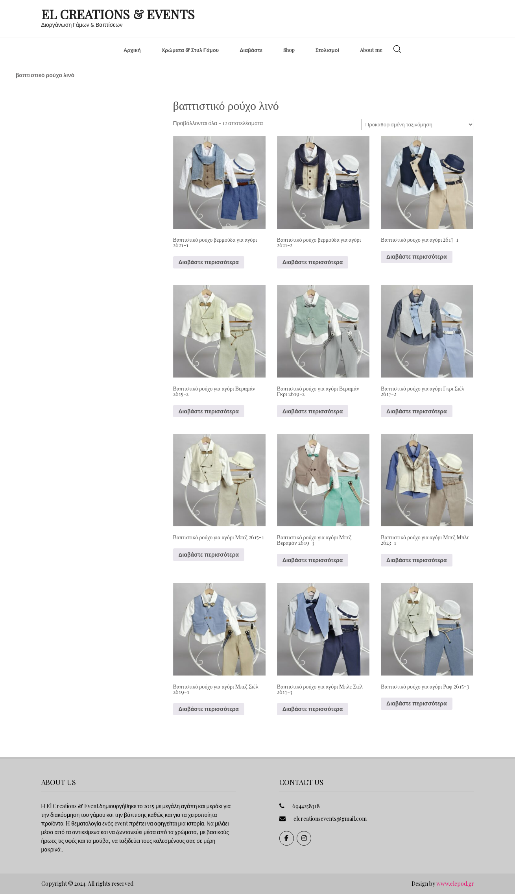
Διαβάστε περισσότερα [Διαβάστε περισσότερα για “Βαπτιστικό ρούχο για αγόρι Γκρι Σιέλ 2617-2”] (416, 411)
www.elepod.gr (455, 883)
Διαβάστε (251, 49)
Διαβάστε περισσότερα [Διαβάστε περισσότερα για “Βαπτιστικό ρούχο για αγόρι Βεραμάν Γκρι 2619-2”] (312, 411)
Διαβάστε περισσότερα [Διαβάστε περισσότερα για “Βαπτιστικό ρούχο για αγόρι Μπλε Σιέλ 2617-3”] (312, 709)
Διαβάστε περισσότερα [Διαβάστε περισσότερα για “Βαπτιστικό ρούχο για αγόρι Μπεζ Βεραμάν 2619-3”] (312, 560)
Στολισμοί (327, 49)
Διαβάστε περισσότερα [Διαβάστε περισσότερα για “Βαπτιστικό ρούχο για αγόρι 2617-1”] (416, 257)
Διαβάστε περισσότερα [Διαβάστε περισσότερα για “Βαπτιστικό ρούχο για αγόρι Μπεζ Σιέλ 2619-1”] (209, 709)
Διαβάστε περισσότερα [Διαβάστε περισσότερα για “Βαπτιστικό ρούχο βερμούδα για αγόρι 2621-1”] (209, 262)
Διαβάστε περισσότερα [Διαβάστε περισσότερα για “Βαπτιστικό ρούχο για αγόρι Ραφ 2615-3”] (416, 703)
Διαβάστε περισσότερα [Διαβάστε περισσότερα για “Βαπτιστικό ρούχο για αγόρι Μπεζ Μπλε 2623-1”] (416, 560)
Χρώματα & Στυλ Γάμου (190, 49)
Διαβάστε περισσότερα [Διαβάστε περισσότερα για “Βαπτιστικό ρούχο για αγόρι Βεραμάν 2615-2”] (209, 411)
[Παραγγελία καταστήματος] (418, 124)
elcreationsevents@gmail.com (330, 818)
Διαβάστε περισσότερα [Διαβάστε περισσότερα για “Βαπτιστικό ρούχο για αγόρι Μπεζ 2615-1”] (209, 555)
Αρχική (132, 49)
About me (371, 49)
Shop (289, 49)
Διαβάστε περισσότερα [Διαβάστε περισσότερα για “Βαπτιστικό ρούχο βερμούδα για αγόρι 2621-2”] (312, 262)
